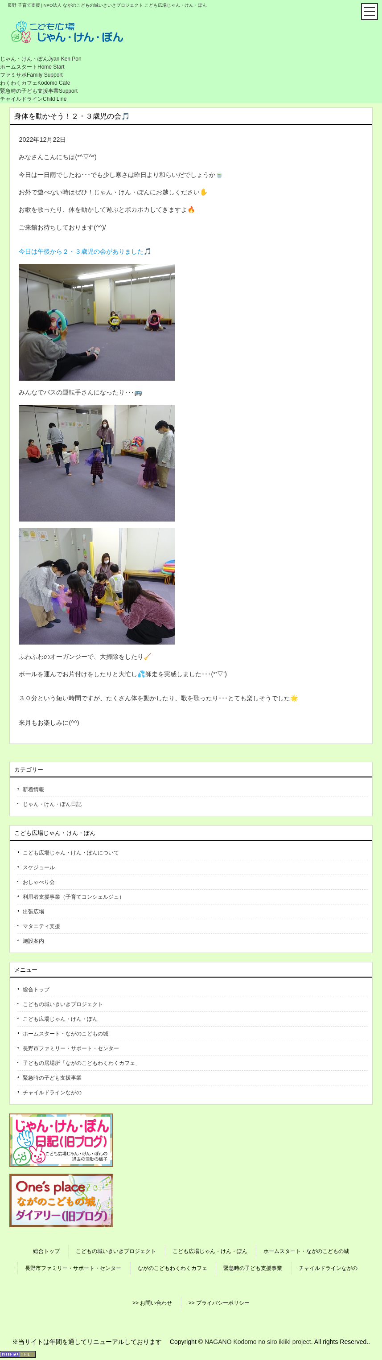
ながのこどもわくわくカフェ (172, 1268)
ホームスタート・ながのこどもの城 (65, 1034)
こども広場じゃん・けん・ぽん (60, 1019)
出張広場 (33, 911)
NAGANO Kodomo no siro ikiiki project (258, 1341)
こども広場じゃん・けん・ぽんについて (71, 853)
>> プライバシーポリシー (219, 1303)
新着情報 (33, 789)
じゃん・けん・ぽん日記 (52, 804)
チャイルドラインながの (52, 1092)
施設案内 (33, 941)
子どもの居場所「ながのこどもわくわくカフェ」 (81, 1063)
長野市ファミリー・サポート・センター (71, 1048)
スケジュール (39, 867)
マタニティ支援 (41, 926)
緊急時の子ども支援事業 (52, 1078)
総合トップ (36, 989)
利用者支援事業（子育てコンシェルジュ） (73, 897)
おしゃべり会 (39, 882)
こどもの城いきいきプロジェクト (63, 1004)
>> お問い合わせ (152, 1303)
